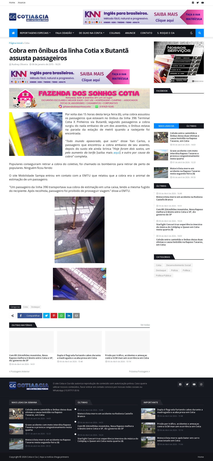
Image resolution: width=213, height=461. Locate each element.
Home (12, 2)
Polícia (174, 270)
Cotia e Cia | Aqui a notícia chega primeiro (48, 456)
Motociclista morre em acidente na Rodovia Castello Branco (179, 198)
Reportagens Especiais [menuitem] (34, 32)
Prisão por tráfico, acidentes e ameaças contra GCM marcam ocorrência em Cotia (127, 356)
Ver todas (145, 324)
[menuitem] (13, 33)
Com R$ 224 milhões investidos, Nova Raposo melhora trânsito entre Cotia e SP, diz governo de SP (31, 358)
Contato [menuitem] (146, 32)
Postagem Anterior (20, 371)
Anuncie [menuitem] (130, 32)
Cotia (26, 42)
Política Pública (163, 275)
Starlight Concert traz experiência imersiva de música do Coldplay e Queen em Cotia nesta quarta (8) (179, 227)
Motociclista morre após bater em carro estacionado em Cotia (178, 439)
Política (186, 270)
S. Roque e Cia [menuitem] (165, 32)
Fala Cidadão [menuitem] (64, 32)
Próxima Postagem (138, 371)
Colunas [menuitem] (114, 32)
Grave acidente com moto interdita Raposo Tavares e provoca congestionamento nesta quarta (184, 155)
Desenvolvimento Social (178, 265)
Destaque (35, 307)
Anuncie (21, 2)
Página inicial (15, 42)
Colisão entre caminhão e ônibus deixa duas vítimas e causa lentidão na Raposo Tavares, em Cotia (184, 137)
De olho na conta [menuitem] (90, 32)
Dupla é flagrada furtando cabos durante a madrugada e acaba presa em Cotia (79, 356)
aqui (116, 152)
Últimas (191, 125)
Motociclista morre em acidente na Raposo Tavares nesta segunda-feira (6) (185, 171)
